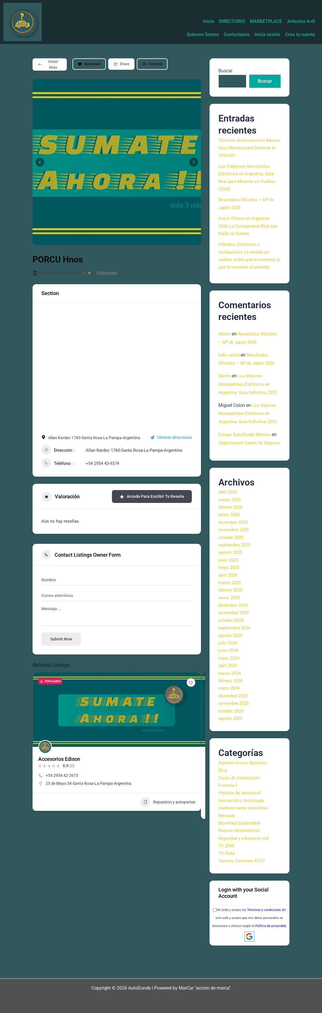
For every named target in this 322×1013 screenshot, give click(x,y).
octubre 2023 (231, 736)
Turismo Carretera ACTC (242, 886)
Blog (223, 796)
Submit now (61, 640)
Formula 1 (228, 811)
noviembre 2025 (234, 555)
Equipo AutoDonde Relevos (245, 452)
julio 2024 (228, 668)
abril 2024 (228, 691)
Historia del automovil (240, 818)
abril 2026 (228, 518)
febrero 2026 (231, 533)
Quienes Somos (228, 22)
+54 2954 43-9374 (102, 464)
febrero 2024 (231, 706)
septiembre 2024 (235, 653)
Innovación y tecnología (242, 826)
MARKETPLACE (260, 9)
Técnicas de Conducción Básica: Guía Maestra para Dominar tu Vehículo (245, 149)
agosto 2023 (231, 744)
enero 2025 (229, 623)
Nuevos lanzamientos (240, 856)
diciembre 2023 (233, 721)
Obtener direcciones (171, 439)
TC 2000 (227, 871)
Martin (225, 335)
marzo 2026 (230, 525)
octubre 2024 (231, 646)
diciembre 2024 (233, 631)
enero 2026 (229, 540)
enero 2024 (229, 714)
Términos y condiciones (264, 936)
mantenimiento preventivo (244, 834)
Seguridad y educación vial (245, 864)
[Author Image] (45, 748)
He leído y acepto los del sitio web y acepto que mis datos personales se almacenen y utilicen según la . (249, 944)
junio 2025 (229, 585)
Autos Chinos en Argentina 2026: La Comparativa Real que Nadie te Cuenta (245, 227)
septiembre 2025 (235, 570)
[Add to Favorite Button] (191, 683)
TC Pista (227, 879)
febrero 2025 (231, 616)
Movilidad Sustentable (240, 848)
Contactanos (266, 22)
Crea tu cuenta (298, 35)
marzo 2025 (230, 608)
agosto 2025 (231, 578)
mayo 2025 (229, 593)
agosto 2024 (231, 661)
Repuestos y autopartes (60, 273)
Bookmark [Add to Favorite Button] (89, 65)
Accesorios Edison (59, 760)
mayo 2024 (229, 683)
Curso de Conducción (239, 803)
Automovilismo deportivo (243, 788)
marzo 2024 (230, 699)
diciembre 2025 (233, 548)
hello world (229, 356)
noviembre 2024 (234, 638)
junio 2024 (229, 676)
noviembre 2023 (234, 729)
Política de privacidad (270, 952)
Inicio (195, 9)
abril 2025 (228, 601)
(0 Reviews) (106, 274)
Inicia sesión (300, 22)
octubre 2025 (231, 563)
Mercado (227, 841)
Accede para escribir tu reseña (152, 497)
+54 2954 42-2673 (62, 776)
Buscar (225, 72)
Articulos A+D (299, 9)
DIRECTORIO (223, 9)
